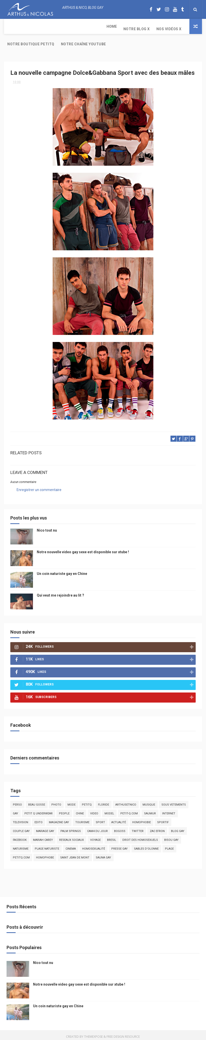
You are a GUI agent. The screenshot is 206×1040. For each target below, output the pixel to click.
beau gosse (36, 801)
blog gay (177, 828)
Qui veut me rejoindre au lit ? (60, 592)
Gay (15, 810)
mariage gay (45, 828)
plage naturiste (47, 845)
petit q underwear (38, 810)
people (64, 810)
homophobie (141, 819)
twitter (138, 828)
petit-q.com (129, 810)
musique (149, 801)
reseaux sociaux (71, 837)
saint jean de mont (74, 854)
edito (39, 819)
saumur (150, 810)
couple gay (21, 828)
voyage (95, 837)
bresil (111, 837)
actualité (118, 819)
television (20, 819)
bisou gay (171, 837)
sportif (163, 819)
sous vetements (173, 801)
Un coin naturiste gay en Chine (62, 571)
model (109, 810)
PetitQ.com (21, 854)
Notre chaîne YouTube (165, 29)
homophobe (45, 854)
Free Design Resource (123, 1033)
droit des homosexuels (140, 837)
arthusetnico (125, 801)
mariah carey (43, 837)
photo (56, 801)
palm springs (70, 828)
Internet (168, 810)
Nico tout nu (47, 527)
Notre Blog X (37, 26)
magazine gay (59, 819)
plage (169, 845)
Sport (100, 819)
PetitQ (87, 801)
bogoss (119, 828)
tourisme (82, 819)
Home (12, 26)
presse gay (119, 845)
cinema (70, 845)
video (94, 810)
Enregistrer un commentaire (39, 487)
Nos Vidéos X (69, 26)
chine (80, 810)
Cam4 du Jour (97, 828)
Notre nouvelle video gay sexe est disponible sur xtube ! (83, 549)
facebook (20, 837)
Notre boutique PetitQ (112, 26)
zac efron (157, 828)
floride (103, 801)
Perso (17, 801)
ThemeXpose (93, 1033)
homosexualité (93, 845)
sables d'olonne (146, 845)
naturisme (20, 845)
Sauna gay (103, 854)
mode (71, 801)
